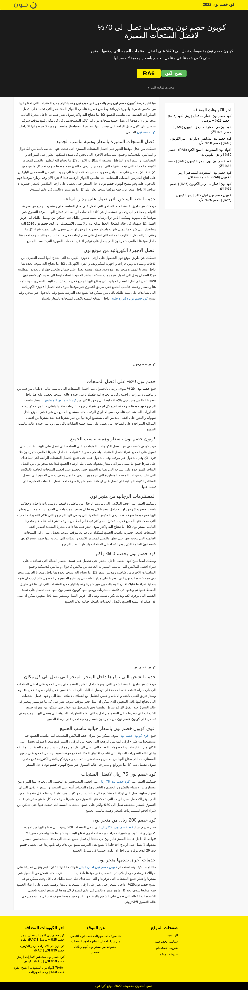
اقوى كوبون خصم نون (135, 736)
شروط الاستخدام (167, 948)
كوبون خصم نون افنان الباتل (98, 867)
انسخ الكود (173, 73)
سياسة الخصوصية (166, 941)
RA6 (149, 73)
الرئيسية (172, 935)
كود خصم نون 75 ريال (114, 781)
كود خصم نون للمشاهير (60, 400)
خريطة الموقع (169, 954)
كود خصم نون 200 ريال (117, 827)
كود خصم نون (146, 132)
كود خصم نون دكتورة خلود (129, 298)
